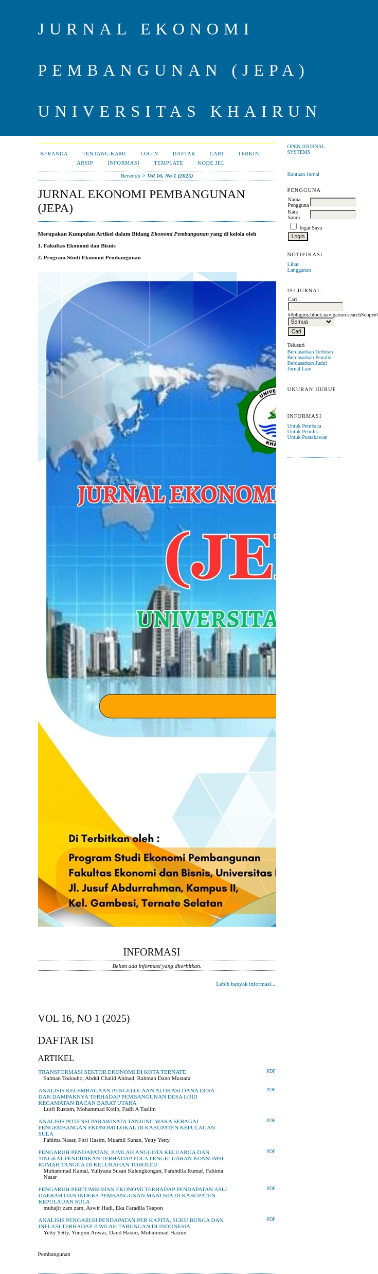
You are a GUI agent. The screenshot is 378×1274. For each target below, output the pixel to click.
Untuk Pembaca (304, 426)
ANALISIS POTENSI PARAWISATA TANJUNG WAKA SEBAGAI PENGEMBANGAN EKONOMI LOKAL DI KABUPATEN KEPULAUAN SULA (127, 1127)
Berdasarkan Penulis (309, 357)
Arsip (85, 163)
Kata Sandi (294, 214)
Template (168, 163)
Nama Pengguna (298, 202)
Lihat (293, 264)
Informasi (123, 163)
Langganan (299, 270)
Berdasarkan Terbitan (310, 352)
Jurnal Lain (299, 368)
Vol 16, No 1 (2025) (170, 175)
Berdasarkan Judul (307, 363)
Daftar (184, 153)
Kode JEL (210, 163)
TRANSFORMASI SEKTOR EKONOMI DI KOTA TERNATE (112, 1072)
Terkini (249, 153)
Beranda (54, 153)
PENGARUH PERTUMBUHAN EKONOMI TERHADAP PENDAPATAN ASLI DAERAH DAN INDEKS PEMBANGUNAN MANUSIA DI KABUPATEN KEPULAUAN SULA (133, 1195)
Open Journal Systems (306, 149)
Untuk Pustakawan (307, 437)
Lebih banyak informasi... (245, 984)
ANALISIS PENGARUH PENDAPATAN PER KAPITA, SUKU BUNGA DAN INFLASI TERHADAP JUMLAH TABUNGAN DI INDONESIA (131, 1223)
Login (149, 153)
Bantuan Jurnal (303, 174)
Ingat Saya (310, 228)
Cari (217, 153)
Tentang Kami (104, 153)
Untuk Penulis (302, 431)
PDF (270, 1071)
